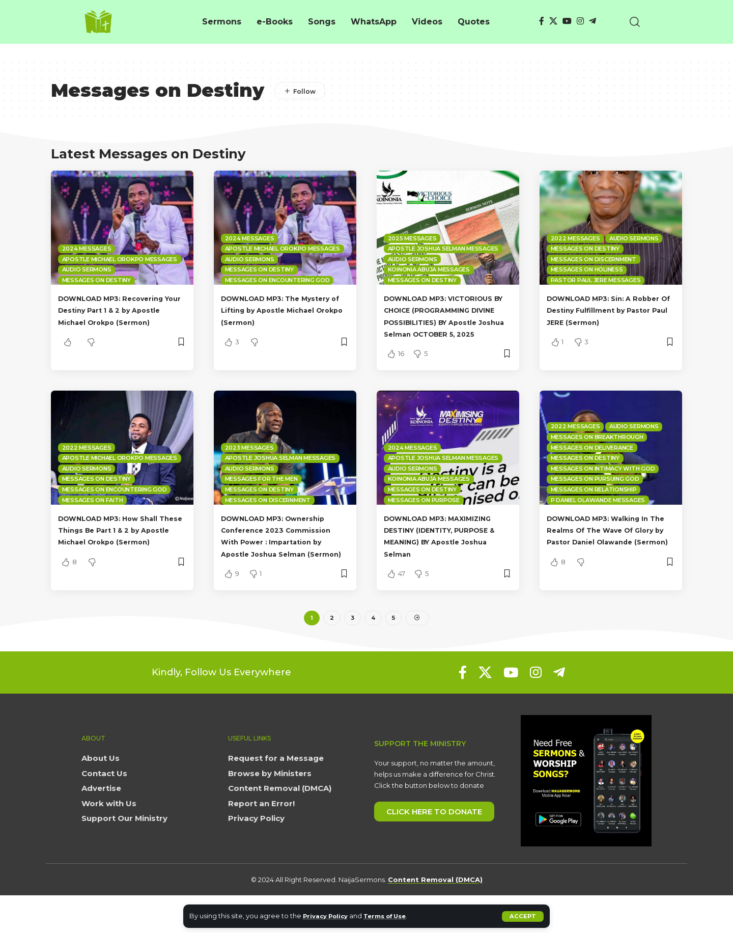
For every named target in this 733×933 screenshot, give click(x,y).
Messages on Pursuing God (595, 502)
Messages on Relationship (594, 512)
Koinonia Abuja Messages (429, 269)
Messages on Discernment (593, 259)
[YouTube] (567, 21)
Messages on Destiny (96, 280)
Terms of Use (394, 916)
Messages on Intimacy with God (603, 492)
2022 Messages (575, 238)
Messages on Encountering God (277, 280)
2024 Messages (86, 248)
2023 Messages (249, 471)
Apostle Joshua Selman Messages (443, 248)
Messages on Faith (92, 523)
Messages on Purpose (424, 523)
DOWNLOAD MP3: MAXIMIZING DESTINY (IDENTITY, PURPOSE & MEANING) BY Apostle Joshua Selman (447, 565)
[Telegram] (592, 21)
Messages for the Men (261, 502)
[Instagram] (580, 21)
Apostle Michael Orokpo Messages (119, 259)
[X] (553, 21)
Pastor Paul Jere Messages (596, 280)
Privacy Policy (328, 916)
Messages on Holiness (587, 269)
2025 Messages (412, 238)
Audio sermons (86, 269)
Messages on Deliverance (592, 471)
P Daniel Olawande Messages (598, 523)
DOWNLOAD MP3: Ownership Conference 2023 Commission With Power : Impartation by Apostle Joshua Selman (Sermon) (285, 565)
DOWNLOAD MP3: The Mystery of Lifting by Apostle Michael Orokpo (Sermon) (285, 309)
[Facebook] (542, 21)
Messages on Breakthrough (597, 460)
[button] (522, 916)
